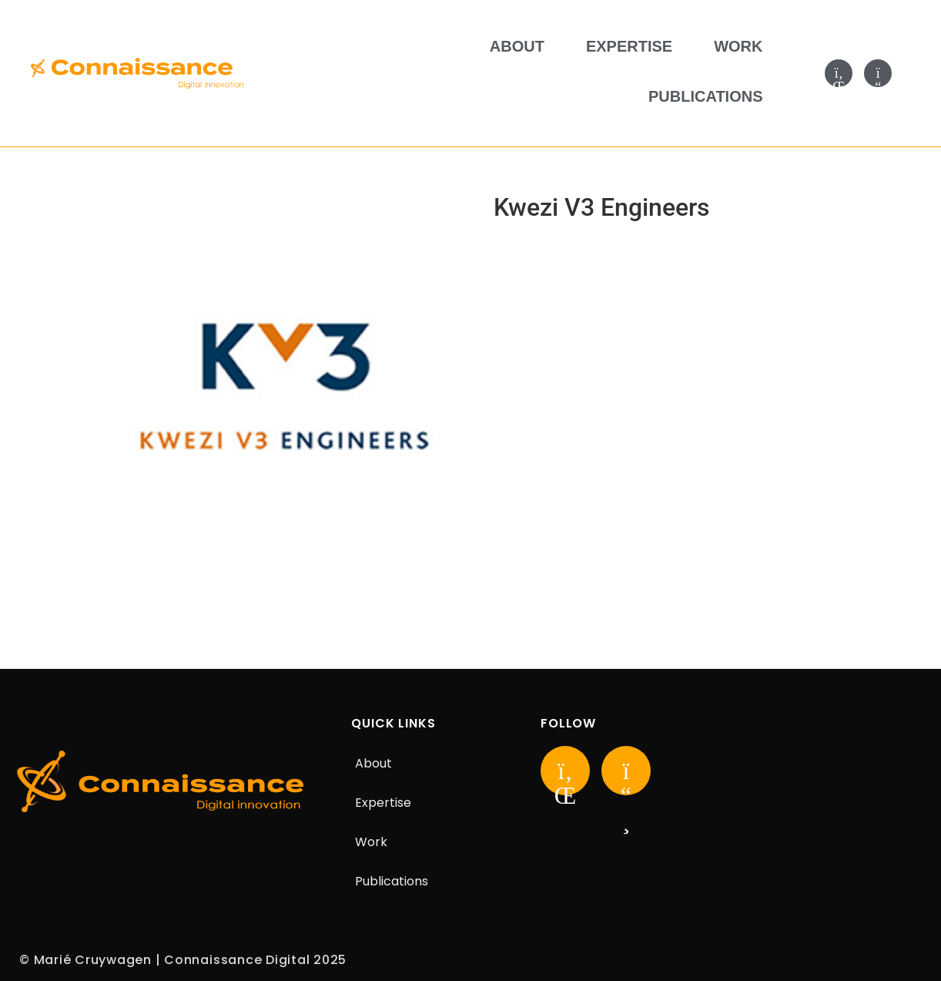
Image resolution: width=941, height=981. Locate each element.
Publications (705, 96)
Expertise (629, 46)
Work (738, 46)
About (517, 46)
